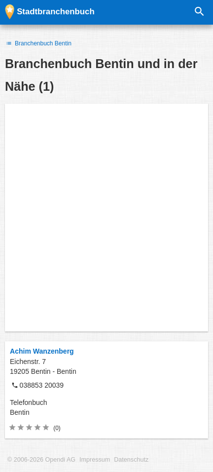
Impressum (94, 459)
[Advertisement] (106, 217)
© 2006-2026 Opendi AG (41, 459)
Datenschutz (131, 459)
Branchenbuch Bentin (38, 43)
